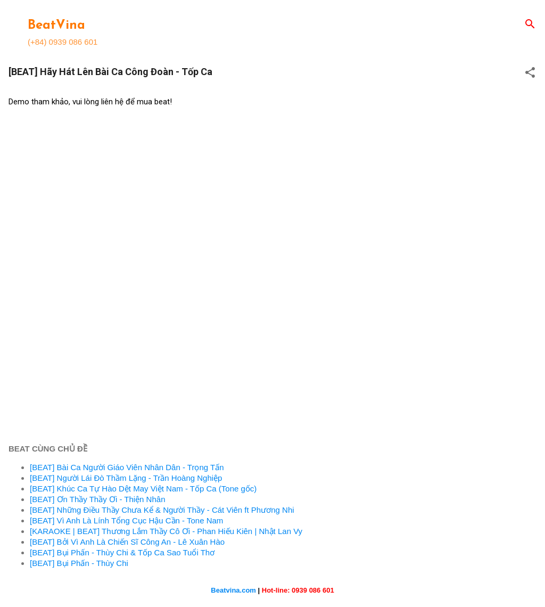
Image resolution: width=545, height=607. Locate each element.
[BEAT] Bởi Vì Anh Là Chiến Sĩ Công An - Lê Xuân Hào (127, 541)
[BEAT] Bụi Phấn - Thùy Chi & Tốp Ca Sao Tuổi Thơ (122, 552)
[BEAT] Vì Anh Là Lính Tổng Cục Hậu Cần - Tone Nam (126, 520)
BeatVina (56, 25)
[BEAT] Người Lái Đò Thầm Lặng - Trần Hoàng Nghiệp (126, 477)
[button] (530, 73)
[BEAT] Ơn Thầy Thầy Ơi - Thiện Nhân (97, 499)
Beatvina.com (233, 590)
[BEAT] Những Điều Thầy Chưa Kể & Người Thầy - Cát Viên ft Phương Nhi (162, 509)
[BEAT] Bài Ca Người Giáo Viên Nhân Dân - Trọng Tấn (127, 467)
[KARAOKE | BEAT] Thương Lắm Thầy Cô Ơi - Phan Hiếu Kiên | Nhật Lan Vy (166, 531)
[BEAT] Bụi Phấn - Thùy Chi (79, 563)
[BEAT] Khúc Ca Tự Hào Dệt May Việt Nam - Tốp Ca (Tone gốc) (143, 488)
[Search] (530, 25)
